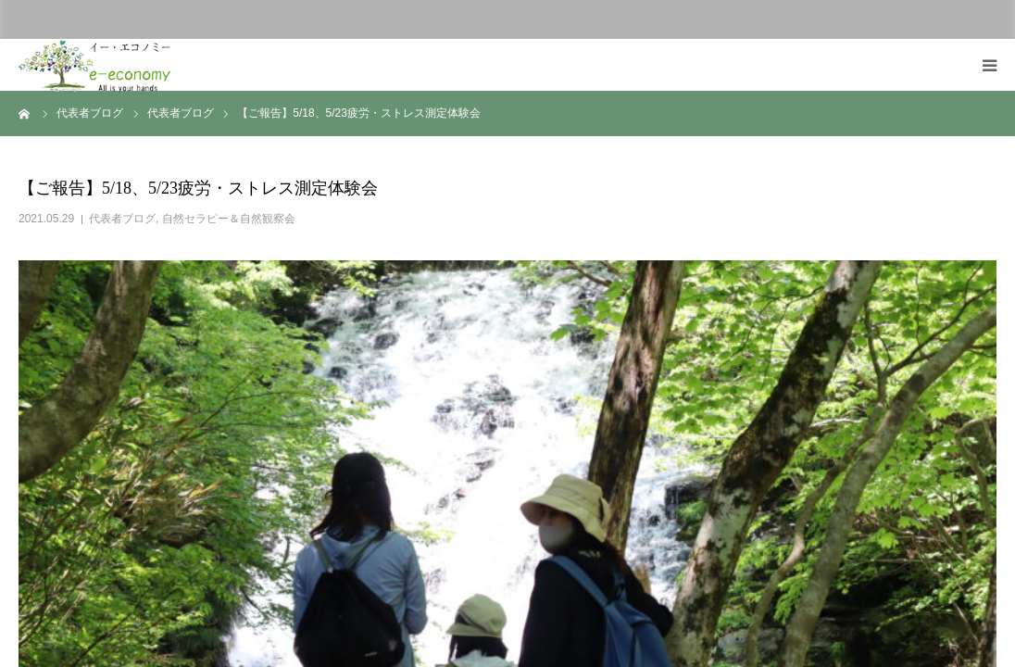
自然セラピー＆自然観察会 (228, 218)
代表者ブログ (122, 218)
